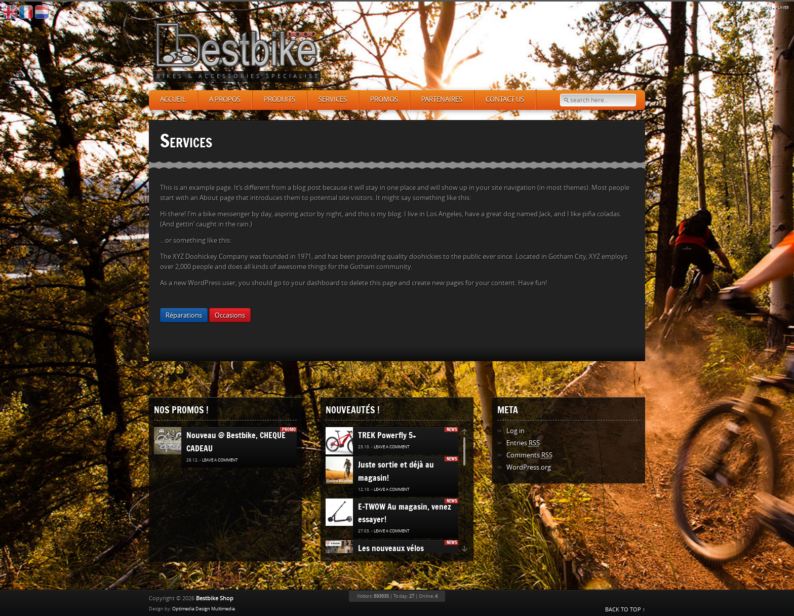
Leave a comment (219, 460)
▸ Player (774, 8)
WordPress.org (528, 467)
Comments (529, 455)
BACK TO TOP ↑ (625, 609)
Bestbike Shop (214, 598)
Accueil (173, 99)
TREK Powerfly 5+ (387, 435)
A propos (225, 99)
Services (333, 99)
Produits (279, 99)
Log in (515, 431)
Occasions (230, 315)
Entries (523, 443)
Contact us (505, 99)
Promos (384, 99)
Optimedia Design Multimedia (203, 608)
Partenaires (441, 99)
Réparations (184, 315)
